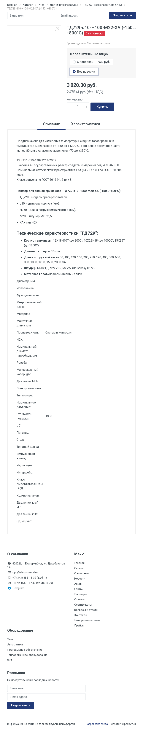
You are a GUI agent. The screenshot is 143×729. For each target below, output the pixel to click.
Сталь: (21, 439)
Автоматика (15, 644)
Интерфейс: (25, 472)
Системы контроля (98, 43)
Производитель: (28, 332)
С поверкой (93, 62)
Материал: (24, 314)
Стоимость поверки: (24, 416)
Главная (12, 4)
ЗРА (9, 660)
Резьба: (22, 362)
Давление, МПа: (28, 381)
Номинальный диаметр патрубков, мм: (27, 351)
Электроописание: (29, 388)
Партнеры (80, 594)
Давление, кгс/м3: (27, 505)
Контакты (80, 615)
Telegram (16, 588)
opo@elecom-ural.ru (22, 572)
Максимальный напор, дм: (27, 372)
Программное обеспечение (24, 649)
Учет (41, 4)
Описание (51, 124)
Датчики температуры (64, 4)
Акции (78, 584)
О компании (81, 573)
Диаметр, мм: (26, 281)
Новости (79, 578)
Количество (74, 99)
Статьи (78, 589)
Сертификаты (83, 604)
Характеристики (85, 124)
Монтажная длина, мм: (24, 323)
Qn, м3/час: (24, 521)
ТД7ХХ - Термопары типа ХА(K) (102, 4)
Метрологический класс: (29, 305)
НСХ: (20, 339)
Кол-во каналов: (28, 495)
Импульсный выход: (26, 456)
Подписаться (122, 15)
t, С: (19, 425)
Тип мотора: (25, 395)
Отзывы (79, 599)
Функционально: (28, 295)
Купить (102, 107)
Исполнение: (25, 288)
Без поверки (86, 71)
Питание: (23, 432)
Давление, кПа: (27, 514)
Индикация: (25, 465)
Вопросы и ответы (86, 610)
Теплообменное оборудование (27, 655)
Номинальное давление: (26, 405)
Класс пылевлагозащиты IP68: (30, 484)
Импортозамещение (87, 620)
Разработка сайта (97, 723)
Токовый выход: (28, 447)
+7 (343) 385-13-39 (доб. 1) (27, 577)
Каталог (28, 4)
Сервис (79, 568)
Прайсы (79, 625)
